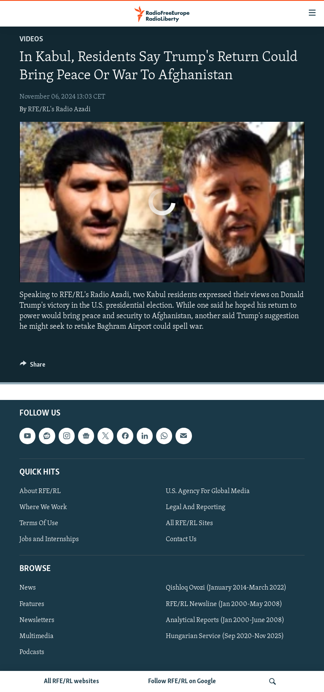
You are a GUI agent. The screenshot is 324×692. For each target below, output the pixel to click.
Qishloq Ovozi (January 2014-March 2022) (226, 588)
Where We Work (43, 507)
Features (31, 604)
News (27, 588)
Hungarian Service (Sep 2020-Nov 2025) (225, 636)
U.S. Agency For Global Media (208, 491)
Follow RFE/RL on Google (182, 681)
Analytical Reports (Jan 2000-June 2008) (225, 620)
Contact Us (181, 539)
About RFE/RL (40, 491)
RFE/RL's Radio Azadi (59, 109)
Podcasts (31, 652)
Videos (31, 39)
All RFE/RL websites (71, 681)
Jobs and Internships (49, 539)
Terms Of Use (38, 523)
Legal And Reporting (195, 507)
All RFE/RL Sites (189, 523)
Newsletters (36, 620)
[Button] (32, 367)
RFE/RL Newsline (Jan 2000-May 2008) (224, 604)
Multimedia (36, 636)
